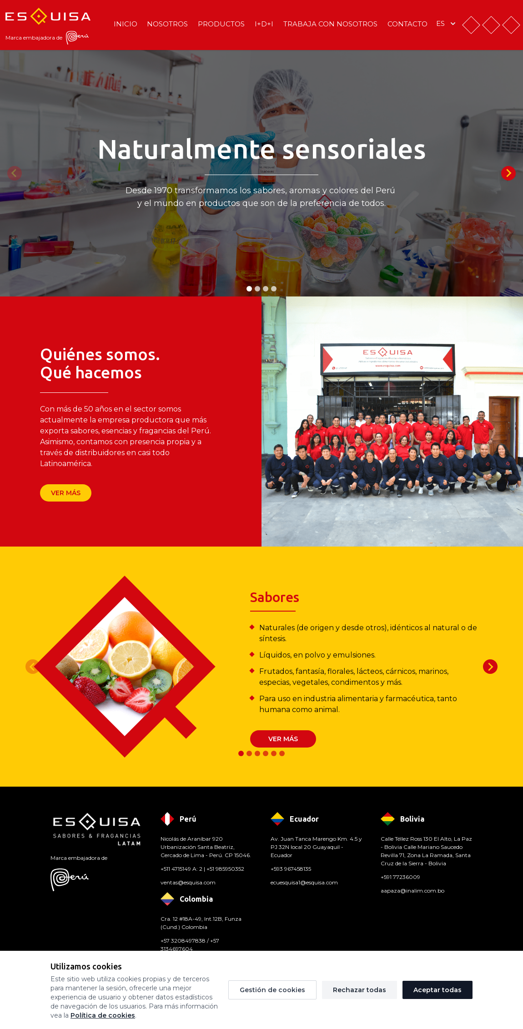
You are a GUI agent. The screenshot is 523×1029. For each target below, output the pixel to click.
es (447, 23)
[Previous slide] (14, 173)
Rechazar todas (359, 990)
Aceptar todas (437, 990)
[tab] (249, 288)
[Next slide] (508, 173)
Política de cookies (102, 1015)
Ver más (65, 493)
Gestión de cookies (272, 990)
